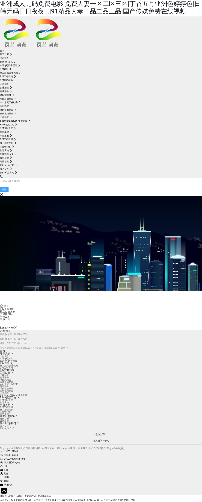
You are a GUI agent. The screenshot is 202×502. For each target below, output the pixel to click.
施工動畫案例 (7, 311)
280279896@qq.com (17, 343)
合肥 (90, 448)
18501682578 (21, 334)
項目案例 (12, 299)
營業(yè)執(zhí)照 (114, 448)
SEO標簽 (99, 448)
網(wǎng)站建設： (67, 448)
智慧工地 (5, 316)
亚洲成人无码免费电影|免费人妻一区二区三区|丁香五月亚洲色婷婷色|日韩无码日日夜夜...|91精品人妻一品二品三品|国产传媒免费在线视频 (100, 7)
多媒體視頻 (6, 314)
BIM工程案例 (7, 309)
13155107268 (21, 339)
